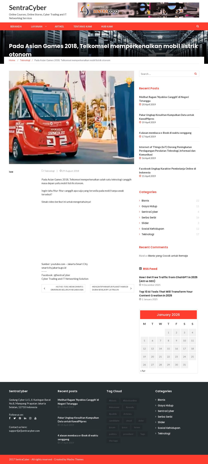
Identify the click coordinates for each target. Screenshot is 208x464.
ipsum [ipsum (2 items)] (112, 427)
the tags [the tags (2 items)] (113, 440)
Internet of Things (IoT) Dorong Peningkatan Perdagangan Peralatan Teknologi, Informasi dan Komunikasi (167, 150)
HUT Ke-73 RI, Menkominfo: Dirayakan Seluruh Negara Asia (67, 288)
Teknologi (49, 170)
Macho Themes (75, 459)
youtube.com (58, 263)
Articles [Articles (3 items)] (127, 413)
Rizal (142, 255)
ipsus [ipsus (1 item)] (124, 427)
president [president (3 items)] (128, 434)
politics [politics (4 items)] (113, 434)
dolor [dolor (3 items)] (141, 420)
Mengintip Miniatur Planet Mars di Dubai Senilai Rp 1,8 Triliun (110, 288)
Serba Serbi (149, 217)
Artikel (59, 26)
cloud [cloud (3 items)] (129, 420)
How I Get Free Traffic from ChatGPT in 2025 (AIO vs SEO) (168, 279)
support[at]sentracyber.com (24, 430)
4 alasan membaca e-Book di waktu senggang (165, 132)
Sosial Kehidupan (153, 228)
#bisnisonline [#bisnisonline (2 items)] (130, 400)
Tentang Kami (82, 26)
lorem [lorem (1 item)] (137, 427)
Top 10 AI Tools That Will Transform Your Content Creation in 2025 (166, 293)
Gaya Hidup (149, 206)
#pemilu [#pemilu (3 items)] (130, 407)
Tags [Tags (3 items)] (142, 434)
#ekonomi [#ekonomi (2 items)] (114, 407)
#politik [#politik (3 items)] (113, 413)
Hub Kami (107, 26)
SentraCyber (28, 8)
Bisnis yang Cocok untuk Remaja (168, 255)
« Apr (142, 370)
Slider (145, 223)
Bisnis (145, 200)
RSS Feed (150, 269)
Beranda (16, 26)
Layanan (36, 26)
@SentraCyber (62, 275)
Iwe (11, 172)
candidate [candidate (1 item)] (114, 420)
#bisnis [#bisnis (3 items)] (112, 400)
